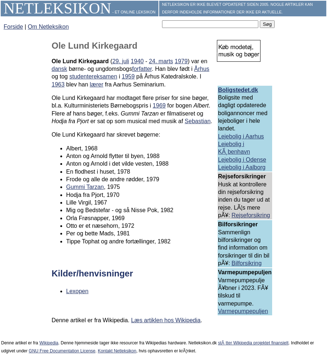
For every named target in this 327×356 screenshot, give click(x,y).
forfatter (142, 69)
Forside (13, 27)
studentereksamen (93, 76)
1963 (58, 84)
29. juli (120, 61)
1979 (181, 61)
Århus (201, 69)
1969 (159, 105)
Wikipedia (48, 342)
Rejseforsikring (250, 215)
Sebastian (197, 121)
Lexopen (77, 291)
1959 (128, 76)
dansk (59, 69)
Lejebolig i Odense (242, 160)
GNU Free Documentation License (62, 350)
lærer (96, 84)
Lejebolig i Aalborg (242, 167)
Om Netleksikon (48, 27)
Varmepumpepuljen (243, 311)
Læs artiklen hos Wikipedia (166, 320)
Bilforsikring (246, 263)
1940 (137, 61)
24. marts (161, 61)
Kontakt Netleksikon (117, 350)
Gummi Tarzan (85, 187)
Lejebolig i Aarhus (241, 136)
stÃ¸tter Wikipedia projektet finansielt (253, 342)
